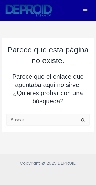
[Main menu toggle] (85, 10)
